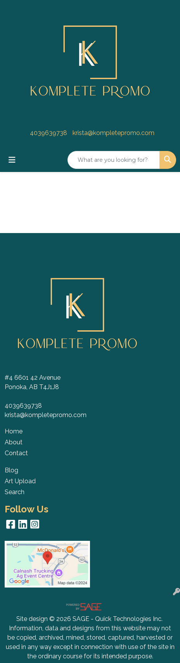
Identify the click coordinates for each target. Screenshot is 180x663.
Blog (11, 470)
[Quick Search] (114, 160)
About (13, 442)
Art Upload (20, 481)
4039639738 (48, 133)
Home (13, 431)
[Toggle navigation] (12, 159)
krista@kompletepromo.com (113, 133)
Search (14, 492)
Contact (16, 453)
